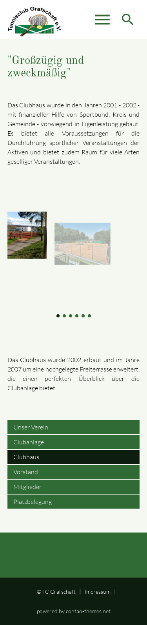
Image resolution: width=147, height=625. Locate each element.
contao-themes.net (88, 611)
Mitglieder (27, 487)
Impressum (98, 591)
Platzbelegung (32, 501)
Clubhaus (26, 457)
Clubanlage (28, 442)
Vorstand (25, 472)
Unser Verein (30, 427)
